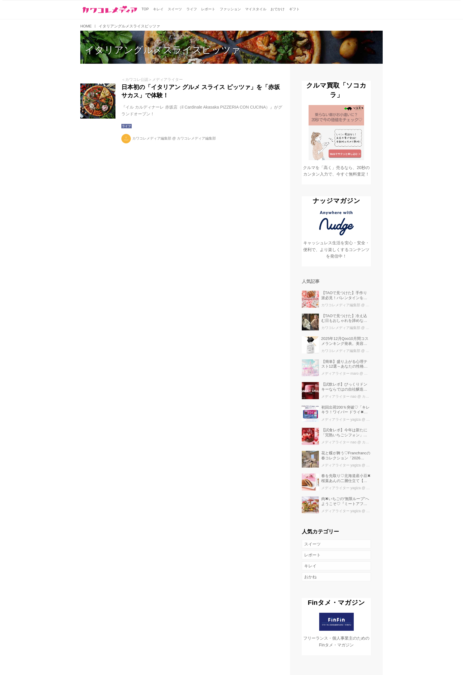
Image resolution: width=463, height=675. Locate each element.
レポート (312, 555)
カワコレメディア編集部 (151, 138)
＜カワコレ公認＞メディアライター (152, 79)
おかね (310, 576)
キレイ (310, 565)
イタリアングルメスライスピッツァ (163, 50)
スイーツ (312, 544)
